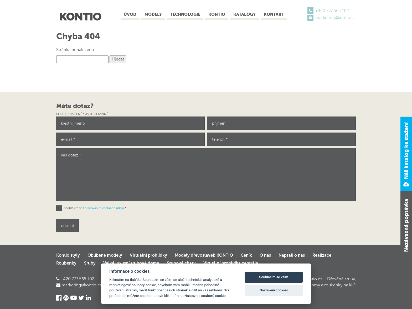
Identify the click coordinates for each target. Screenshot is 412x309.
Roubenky (66, 263)
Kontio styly (68, 255)
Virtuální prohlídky (148, 255)
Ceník (246, 255)
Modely (153, 14)
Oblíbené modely (104, 255)
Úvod (130, 14)
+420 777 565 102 (332, 10)
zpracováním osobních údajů (103, 208)
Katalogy (244, 14)
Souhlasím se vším (273, 277)
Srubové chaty (181, 263)
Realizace (321, 255)
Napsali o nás (292, 255)
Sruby (90, 263)
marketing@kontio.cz (335, 17)
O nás (265, 255)
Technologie (185, 14)
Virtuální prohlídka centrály (230, 263)
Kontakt (274, 14)
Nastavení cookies (274, 290)
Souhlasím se (95, 208)
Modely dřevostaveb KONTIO (204, 255)
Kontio (216, 14)
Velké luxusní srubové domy (131, 263)
